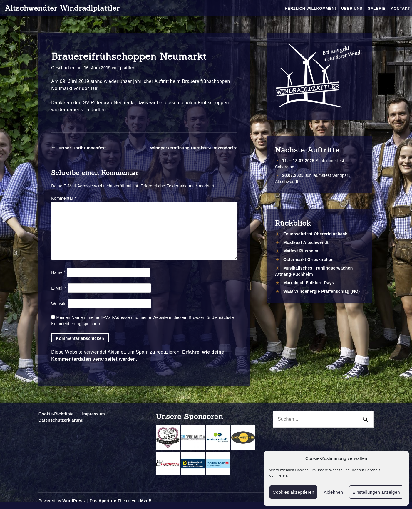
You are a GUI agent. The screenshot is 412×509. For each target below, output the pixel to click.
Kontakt (400, 8)
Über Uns (351, 8)
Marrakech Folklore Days (308, 282)
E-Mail (58, 288)
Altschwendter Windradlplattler (62, 8)
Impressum (93, 414)
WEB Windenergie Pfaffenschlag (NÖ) (321, 291)
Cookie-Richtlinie (55, 414)
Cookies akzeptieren (293, 492)
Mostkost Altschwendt (306, 242)
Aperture (107, 500)
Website (58, 303)
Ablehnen (333, 492)
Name (58, 272)
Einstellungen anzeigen (376, 492)
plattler (127, 67)
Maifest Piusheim (300, 251)
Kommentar (63, 198)
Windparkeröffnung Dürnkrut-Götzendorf (191, 148)
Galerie (377, 8)
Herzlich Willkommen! (310, 8)
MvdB (146, 500)
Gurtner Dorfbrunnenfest (81, 148)
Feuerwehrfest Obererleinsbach (315, 234)
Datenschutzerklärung (60, 420)
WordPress (73, 500)
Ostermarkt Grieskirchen (308, 259)
